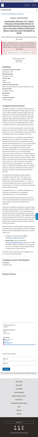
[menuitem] (19, 326)
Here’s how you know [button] (29, 0)
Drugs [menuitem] (4, 331)
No (7, 363)
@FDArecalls (8, 342)
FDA (6, 341)
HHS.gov (18, 410)
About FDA (19, 385)
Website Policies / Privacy (19, 396)
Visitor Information (19, 392)
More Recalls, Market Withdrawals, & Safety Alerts (19, 60)
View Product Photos (26, 52)
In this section (6, 10)
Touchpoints (32, 373)
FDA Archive (19, 381)
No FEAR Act (19, 399)
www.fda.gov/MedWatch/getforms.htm (15, 242)
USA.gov (19, 413)
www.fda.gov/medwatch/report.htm (14, 238)
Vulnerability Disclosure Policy (19, 403)
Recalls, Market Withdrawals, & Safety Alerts (13, 13)
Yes (7, 359)
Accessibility (19, 388)
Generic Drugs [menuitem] (6, 333)
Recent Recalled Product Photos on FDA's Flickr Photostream (20, 344)
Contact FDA (19, 422)
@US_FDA (7, 339)
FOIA (19, 406)
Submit (6, 369)
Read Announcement (13, 52)
